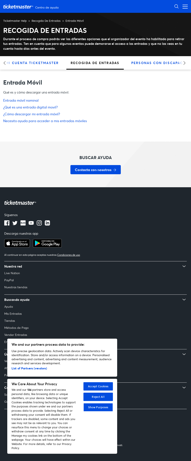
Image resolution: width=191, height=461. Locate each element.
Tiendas (9, 321)
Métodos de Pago (16, 328)
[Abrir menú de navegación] (184, 6)
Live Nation (12, 273)
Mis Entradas (13, 314)
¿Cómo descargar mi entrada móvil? (31, 114)
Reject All (98, 397)
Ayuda (8, 306)
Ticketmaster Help (15, 21)
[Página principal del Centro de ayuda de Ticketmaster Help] (31, 6)
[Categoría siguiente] (183, 63)
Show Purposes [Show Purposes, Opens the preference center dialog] (98, 407)
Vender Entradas (15, 335)
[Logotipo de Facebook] (6, 224)
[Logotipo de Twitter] (14, 224)
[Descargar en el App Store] (17, 246)
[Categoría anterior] (6, 63)
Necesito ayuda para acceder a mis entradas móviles (45, 121)
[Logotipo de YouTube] (31, 224)
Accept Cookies (98, 386)
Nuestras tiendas (15, 287)
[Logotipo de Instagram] (39, 224)
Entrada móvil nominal (21, 100)
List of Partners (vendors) (29, 368)
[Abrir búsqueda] (176, 6)
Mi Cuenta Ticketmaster (32, 63)
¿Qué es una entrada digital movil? (30, 107)
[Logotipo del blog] (23, 224)
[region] (62, 396)
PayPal (9, 280)
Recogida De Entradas (46, 21)
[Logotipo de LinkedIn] (47, 224)
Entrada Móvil (75, 21)
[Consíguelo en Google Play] (47, 246)
